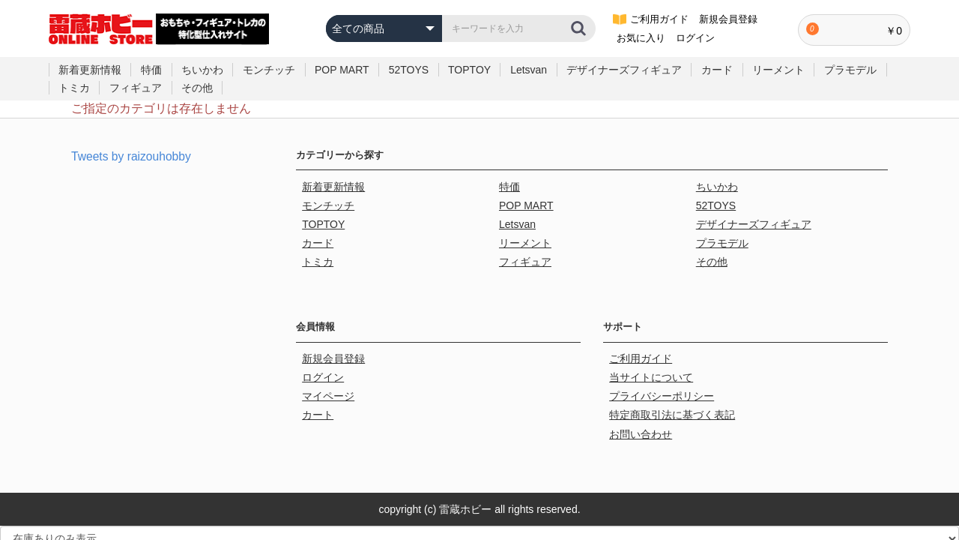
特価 (151, 70)
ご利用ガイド (642, 348)
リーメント (778, 70)
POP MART (342, 70)
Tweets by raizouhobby (132, 156)
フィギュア (135, 88)
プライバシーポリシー (663, 382)
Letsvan (528, 70)
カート (319, 398)
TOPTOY (469, 70)
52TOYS (409, 70)
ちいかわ (202, 70)
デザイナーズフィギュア (624, 70)
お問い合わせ (642, 416)
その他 (197, 88)
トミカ (74, 88)
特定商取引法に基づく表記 (673, 398)
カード (717, 70)
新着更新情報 (89, 70)
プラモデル (850, 70)
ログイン (324, 364)
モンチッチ (269, 70)
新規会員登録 (334, 348)
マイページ (329, 382)
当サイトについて (653, 364)
